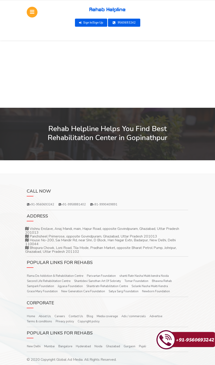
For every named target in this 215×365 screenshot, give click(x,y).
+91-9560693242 (40, 204)
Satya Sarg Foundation (123, 291)
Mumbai (49, 346)
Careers (60, 316)
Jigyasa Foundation (70, 286)
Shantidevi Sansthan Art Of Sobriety (97, 281)
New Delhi (34, 346)
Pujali (142, 346)
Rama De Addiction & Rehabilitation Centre (55, 276)
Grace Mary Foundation (42, 291)
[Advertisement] (107, 74)
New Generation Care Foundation (83, 291)
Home (31, 316)
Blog (90, 316)
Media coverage (107, 316)
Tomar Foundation (136, 281)
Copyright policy (89, 321)
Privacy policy (65, 321)
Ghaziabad (113, 346)
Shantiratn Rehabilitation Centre (107, 286)
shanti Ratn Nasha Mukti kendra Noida (144, 276)
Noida (98, 346)
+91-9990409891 (103, 204)
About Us (45, 316)
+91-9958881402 (72, 204)
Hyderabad (83, 346)
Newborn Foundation (156, 291)
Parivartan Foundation (101, 276)
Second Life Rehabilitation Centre (48, 281)
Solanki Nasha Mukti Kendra (150, 286)
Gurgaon (129, 346)
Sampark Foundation (40, 286)
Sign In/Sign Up (91, 23)
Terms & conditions (39, 321)
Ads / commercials (133, 316)
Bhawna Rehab (162, 281)
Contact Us (76, 316)
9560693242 (124, 23)
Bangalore (65, 346)
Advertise (155, 316)
